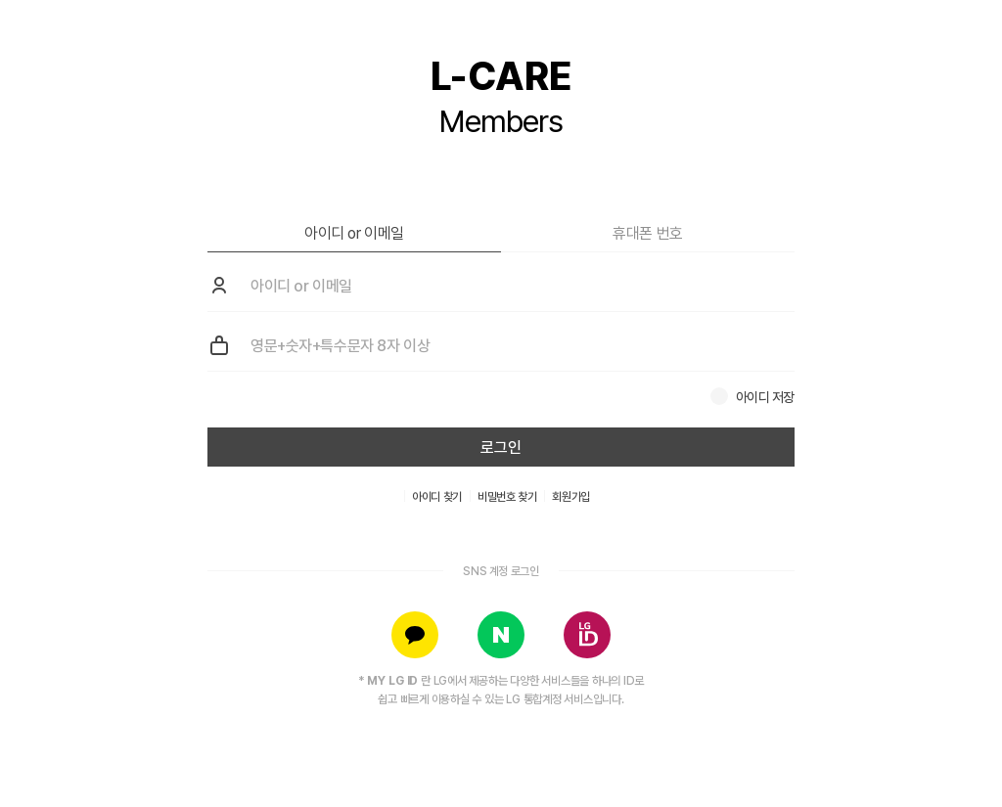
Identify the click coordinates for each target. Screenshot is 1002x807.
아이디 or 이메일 (354, 233)
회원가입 (571, 497)
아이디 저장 (765, 397)
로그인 (501, 447)
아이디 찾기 (437, 497)
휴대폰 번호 (647, 233)
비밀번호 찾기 (507, 497)
